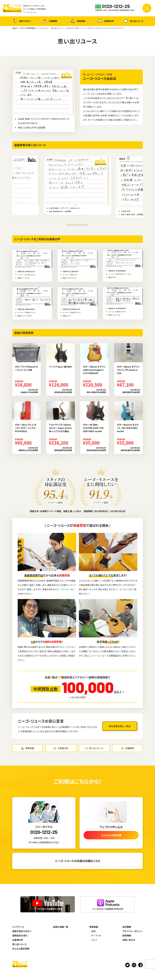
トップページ (18, 926)
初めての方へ (21, 21)
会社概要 (126, 926)
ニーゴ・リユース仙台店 (99, 78)
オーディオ (96, 935)
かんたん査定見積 (20, 948)
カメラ (94, 939)
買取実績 (77, 21)
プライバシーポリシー (132, 931)
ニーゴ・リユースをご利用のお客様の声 (37, 239)
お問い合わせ (128, 939)
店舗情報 (49, 21)
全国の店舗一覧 (60, 926)
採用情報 (126, 935)
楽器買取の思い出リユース (30, 145)
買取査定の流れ (19, 935)
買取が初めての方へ (22, 931)
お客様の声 (105, 21)
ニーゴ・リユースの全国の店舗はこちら (77, 861)
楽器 (93, 931)
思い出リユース (133, 21)
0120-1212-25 (43, 832)
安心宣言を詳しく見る (120, 726)
